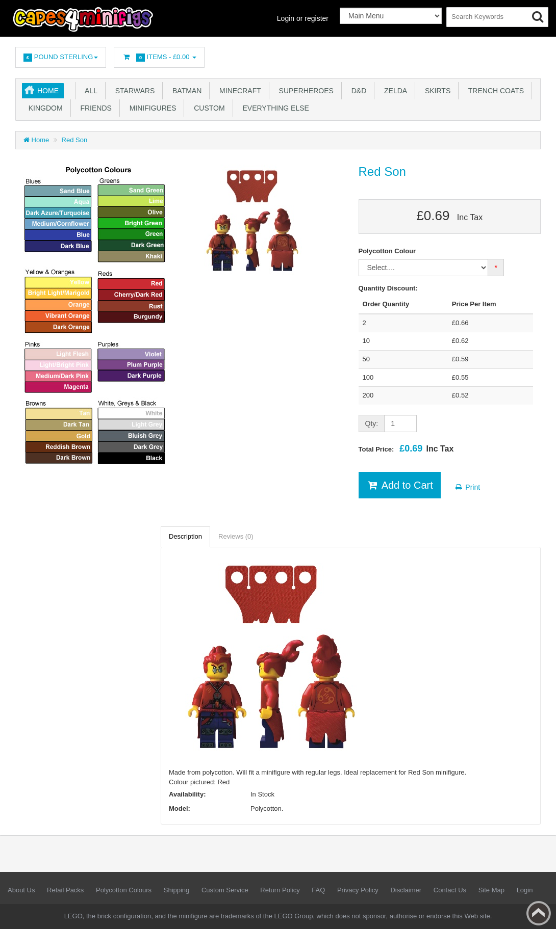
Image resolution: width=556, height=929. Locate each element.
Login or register (302, 18)
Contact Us (450, 890)
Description (185, 536)
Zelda (393, 91)
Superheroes (304, 91)
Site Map (491, 890)
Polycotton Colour (387, 251)
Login (525, 890)
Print (467, 487)
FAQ (318, 890)
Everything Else (274, 108)
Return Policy (279, 890)
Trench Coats (494, 91)
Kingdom (43, 108)
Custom (207, 108)
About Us (21, 890)
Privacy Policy (357, 890)
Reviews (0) (236, 536)
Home (48, 91)
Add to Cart (399, 485)
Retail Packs (65, 890)
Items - (159, 57)
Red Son (75, 140)
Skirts (435, 91)
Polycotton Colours (123, 890)
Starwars (133, 91)
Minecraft (238, 91)
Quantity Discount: (388, 288)
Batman (184, 91)
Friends (94, 108)
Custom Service (224, 890)
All (89, 91)
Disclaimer (405, 890)
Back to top (538, 913)
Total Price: (406, 448)
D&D (356, 91)
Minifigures (150, 108)
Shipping (177, 890)
